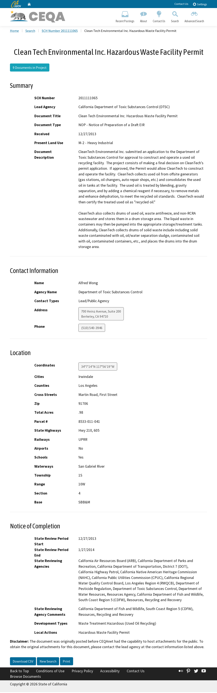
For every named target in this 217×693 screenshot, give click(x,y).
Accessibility (110, 672)
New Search (48, 662)
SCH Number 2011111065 (60, 31)
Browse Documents (25, 677)
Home (14, 31)
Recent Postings (125, 16)
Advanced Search (194, 16)
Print (66, 662)
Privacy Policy (82, 672)
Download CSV (23, 662)
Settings (200, 4)
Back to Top (19, 672)
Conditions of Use (50, 672)
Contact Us (181, 4)
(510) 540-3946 (91, 329)
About (143, 16)
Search (175, 16)
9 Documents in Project (30, 68)
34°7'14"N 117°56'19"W (97, 367)
